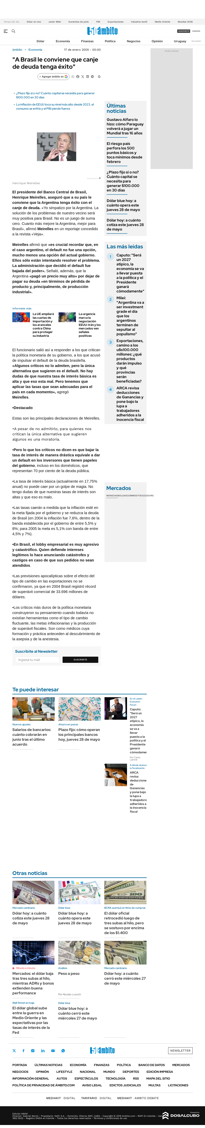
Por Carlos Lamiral (135, 758)
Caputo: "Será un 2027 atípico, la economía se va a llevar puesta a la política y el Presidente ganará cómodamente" (130, 273)
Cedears (148, 495)
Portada (19, 1065)
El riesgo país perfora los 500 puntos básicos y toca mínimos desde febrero (124, 152)
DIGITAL (61, 1098)
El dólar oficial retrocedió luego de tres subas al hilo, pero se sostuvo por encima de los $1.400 (124, 923)
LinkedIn (43, 1050)
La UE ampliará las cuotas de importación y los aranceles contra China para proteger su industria (43, 325)
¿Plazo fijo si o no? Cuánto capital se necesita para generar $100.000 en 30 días (123, 181)
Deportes (131, 1072)
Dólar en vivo (34, 21)
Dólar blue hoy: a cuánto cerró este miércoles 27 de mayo (77, 1013)
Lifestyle (64, 1072)
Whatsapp (63, 1050)
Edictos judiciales (125, 1085)
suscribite (183, 31)
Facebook (23, 1050)
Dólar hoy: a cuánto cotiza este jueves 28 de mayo (125, 225)
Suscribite (80, 659)
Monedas (112, 495)
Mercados (181, 1065)
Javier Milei (54, 21)
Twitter (14, 1050)
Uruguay (180, 41)
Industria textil (139, 21)
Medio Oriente (162, 21)
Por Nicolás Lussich (69, 994)
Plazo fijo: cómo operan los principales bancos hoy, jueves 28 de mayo (79, 734)
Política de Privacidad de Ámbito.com (43, 1085)
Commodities (135, 495)
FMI (98, 21)
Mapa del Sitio (158, 1079)
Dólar (41, 41)
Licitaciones (178, 1085)
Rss (136, 1079)
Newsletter (196, 41)
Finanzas (87, 41)
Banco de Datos (151, 1065)
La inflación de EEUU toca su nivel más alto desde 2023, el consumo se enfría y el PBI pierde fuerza (55, 106)
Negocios (133, 41)
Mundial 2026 (185, 21)
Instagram (32, 1050)
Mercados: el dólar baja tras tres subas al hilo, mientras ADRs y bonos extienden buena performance (33, 983)
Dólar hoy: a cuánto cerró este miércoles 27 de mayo (125, 978)
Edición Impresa (160, 1072)
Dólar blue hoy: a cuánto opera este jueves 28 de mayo (123, 205)
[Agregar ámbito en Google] (54, 76)
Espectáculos (86, 1079)
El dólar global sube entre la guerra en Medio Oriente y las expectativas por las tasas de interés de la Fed (31, 1020)
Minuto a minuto (25, 968)
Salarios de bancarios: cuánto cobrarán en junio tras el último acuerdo (31, 737)
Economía (63, 41)
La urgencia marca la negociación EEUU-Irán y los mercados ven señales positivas (90, 325)
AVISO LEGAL (92, 1085)
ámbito (17, 49)
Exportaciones (115, 21)
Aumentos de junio (78, 21)
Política (110, 41)
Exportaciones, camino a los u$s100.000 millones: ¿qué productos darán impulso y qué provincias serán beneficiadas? (129, 361)
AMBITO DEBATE (138, 1098)
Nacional (88, 1072)
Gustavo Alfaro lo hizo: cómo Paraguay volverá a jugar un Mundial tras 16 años (125, 126)
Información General (30, 1079)
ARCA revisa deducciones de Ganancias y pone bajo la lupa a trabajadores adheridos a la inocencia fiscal (130, 404)
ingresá (196, 31)
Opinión (157, 41)
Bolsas (122, 495)
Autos (62, 1079)
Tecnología (116, 1079)
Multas (154, 1085)
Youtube (53, 1050)
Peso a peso (68, 973)
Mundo (109, 1072)
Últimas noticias (48, 1065)
